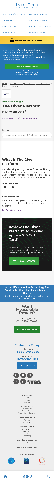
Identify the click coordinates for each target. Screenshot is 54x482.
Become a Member (27, 329)
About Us (27, 398)
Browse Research (27, 443)
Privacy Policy (27, 411)
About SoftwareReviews (40, 26)
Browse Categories (38, 14)
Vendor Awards (9, 32)
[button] (27, 476)
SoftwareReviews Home (13, 14)
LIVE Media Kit (27, 422)
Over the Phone (27, 431)
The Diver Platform (10, 86)
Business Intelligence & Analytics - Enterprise (30, 83)
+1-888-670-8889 (27, 351)
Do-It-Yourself (27, 429)
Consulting (27, 436)
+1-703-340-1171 (27, 359)
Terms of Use (27, 409)
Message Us (27, 365)
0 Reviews (7, 118)
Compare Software (38, 20)
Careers (27, 400)
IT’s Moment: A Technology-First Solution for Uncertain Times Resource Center (27, 290)
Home (4, 83)
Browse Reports (9, 20)
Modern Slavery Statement (27, 413)
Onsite (27, 434)
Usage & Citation (27, 407)
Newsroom (27, 402)
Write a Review (9, 26)
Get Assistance (12, 210)
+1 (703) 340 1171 (27, 299)
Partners (27, 420)
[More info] (25, 111)
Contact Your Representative (27, 67)
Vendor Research (37, 32)
